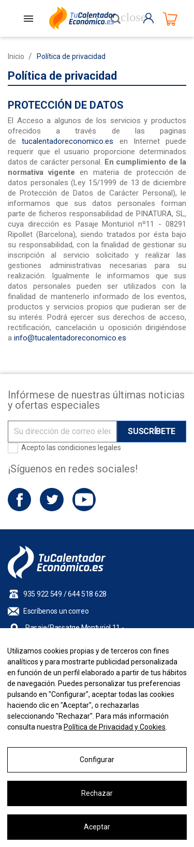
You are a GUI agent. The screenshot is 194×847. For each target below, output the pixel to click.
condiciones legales (89, 447)
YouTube (84, 499)
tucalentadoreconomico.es (67, 141)
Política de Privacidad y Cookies (115, 727)
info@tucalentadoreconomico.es (70, 338)
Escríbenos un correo (55, 611)
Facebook (19, 499)
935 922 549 (42, 594)
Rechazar (97, 793)
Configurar (97, 759)
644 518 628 (87, 594)
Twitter (51, 499)
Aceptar (97, 827)
